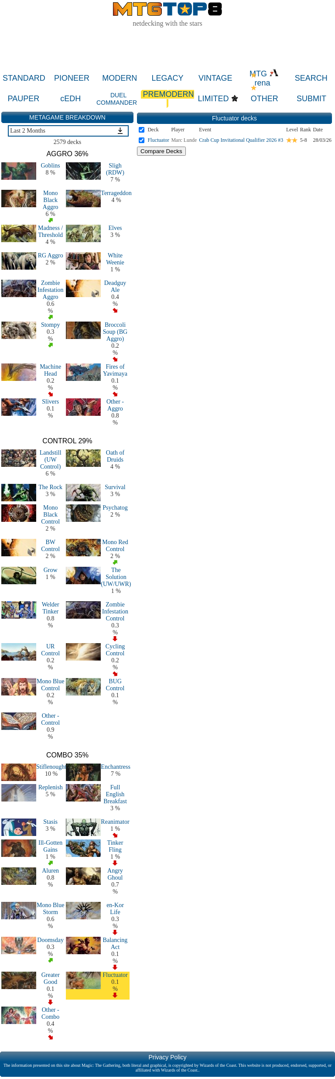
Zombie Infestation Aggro (51, 290)
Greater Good (50, 978)
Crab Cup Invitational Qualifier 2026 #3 (241, 140)
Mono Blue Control (50, 685)
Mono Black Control (50, 514)
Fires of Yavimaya (115, 370)
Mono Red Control (115, 545)
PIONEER (71, 78)
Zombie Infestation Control (115, 611)
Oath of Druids (115, 456)
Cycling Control (115, 650)
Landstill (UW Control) (51, 459)
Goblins (50, 165)
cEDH (70, 98)
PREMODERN (167, 99)
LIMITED (213, 98)
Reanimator (115, 822)
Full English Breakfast (115, 794)
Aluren (50, 870)
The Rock (50, 487)
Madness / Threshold (50, 231)
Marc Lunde (184, 140)
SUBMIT (311, 98)
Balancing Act (115, 943)
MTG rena (264, 78)
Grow (51, 570)
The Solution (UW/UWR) (116, 577)
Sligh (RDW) (115, 169)
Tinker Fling (115, 846)
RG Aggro (50, 255)
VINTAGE (215, 78)
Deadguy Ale (115, 286)
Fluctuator (115, 975)
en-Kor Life (115, 908)
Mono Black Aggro (50, 200)
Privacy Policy (167, 1057)
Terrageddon (116, 193)
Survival (115, 487)
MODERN (119, 78)
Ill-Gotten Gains (50, 846)
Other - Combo (50, 1013)
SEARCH (311, 78)
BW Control (50, 545)
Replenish (50, 787)
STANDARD (24, 78)
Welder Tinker (50, 608)
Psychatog (115, 507)
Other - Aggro (115, 405)
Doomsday (50, 940)
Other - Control (50, 719)
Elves (115, 228)
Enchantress (115, 767)
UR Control (50, 650)
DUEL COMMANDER (116, 99)
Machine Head (50, 370)
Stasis (50, 822)
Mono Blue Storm (50, 908)
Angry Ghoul (115, 874)
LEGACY (168, 78)
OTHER (264, 98)
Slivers (50, 401)
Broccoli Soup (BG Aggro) (115, 332)
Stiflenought (51, 767)
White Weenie (115, 259)
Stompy (50, 325)
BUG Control (115, 685)
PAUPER (24, 98)
